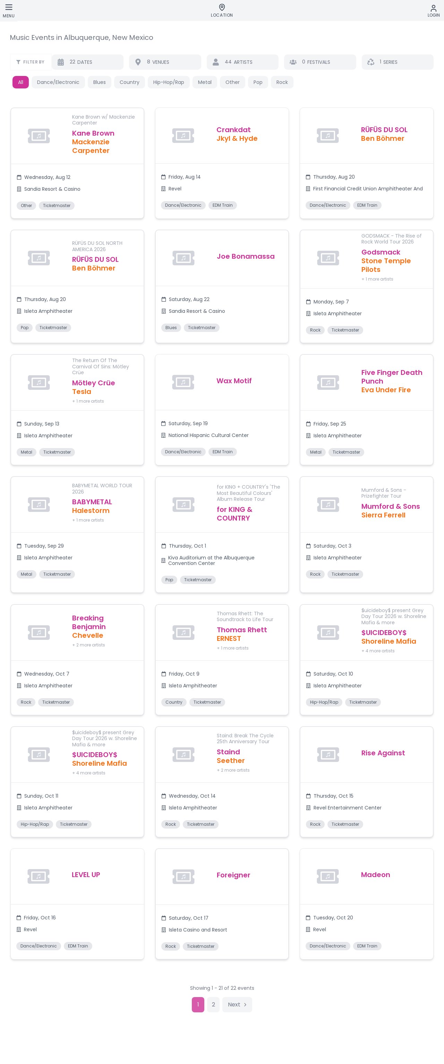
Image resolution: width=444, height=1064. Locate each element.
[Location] (222, 11)
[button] (77, 163)
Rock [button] (282, 82)
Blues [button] (99, 82)
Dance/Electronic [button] (58, 82)
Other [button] (232, 82)
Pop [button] (258, 82)
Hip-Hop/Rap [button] (168, 82)
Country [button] (129, 82)
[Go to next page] (237, 1006)
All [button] (20, 82)
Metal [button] (205, 82)
